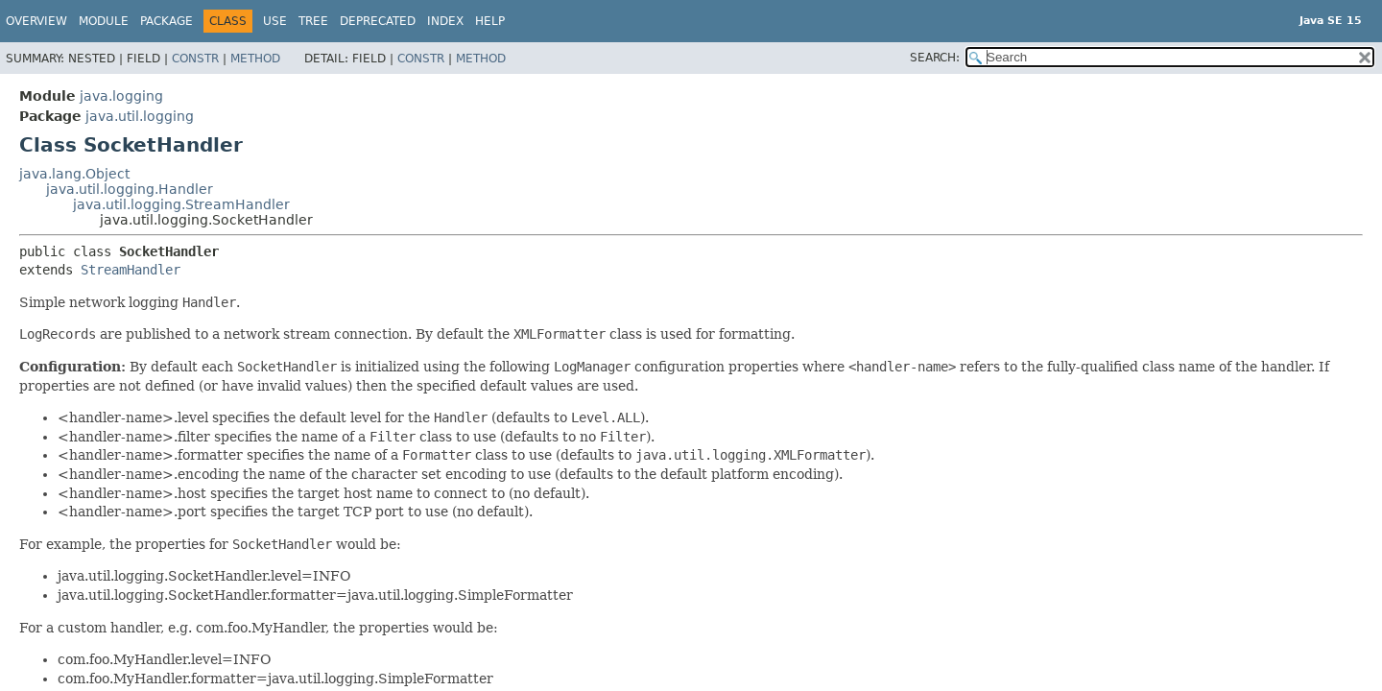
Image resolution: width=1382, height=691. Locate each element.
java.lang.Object (74, 173)
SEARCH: (935, 57)
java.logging (121, 96)
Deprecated (378, 21)
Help (490, 21)
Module (104, 21)
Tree (313, 21)
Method (255, 58)
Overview (36, 21)
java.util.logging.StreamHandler (181, 204)
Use (275, 21)
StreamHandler (130, 269)
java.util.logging (139, 116)
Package (166, 21)
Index (445, 21)
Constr (195, 58)
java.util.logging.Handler (129, 189)
